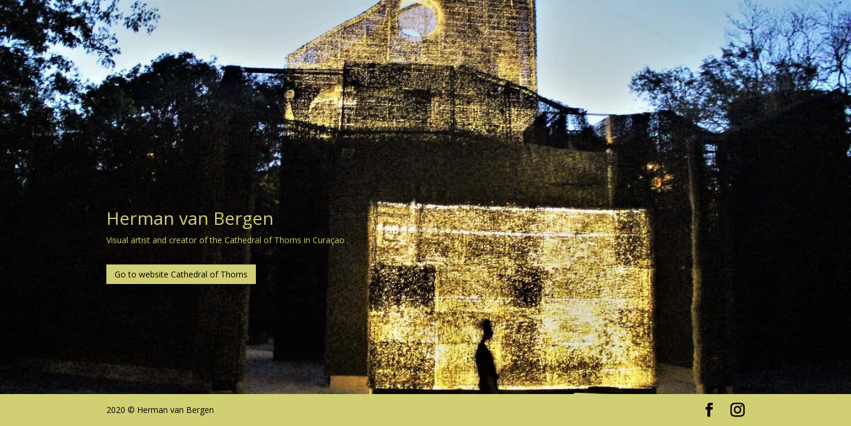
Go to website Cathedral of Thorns (181, 274)
